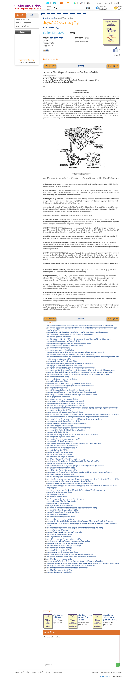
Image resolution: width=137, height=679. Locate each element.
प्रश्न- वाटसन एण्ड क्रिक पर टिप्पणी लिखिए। (59, 410)
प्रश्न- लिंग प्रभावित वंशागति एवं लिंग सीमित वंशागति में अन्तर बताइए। (67, 459)
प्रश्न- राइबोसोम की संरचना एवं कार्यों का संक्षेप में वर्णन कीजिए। (65, 346)
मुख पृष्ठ (43, 14)
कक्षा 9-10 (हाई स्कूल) (22, 26)
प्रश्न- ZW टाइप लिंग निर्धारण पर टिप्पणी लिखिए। (61, 468)
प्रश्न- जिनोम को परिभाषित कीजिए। (57, 497)
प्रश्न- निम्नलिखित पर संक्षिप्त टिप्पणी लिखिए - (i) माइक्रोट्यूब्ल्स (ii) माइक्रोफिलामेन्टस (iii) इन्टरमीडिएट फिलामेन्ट (79, 339)
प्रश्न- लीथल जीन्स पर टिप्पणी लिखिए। (58, 503)
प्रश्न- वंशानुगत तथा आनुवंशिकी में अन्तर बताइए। (61, 437)
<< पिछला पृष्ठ (50, 66)
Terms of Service (57, 672)
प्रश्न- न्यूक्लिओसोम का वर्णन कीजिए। (57, 381)
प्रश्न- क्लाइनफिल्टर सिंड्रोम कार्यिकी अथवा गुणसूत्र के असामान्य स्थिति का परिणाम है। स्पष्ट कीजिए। (75, 528)
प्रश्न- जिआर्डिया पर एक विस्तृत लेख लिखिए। (59, 559)
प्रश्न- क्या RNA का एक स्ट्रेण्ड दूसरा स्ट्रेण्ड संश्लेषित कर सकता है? (65, 406)
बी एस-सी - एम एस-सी (49, 18)
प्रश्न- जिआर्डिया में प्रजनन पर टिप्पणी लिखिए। (60, 570)
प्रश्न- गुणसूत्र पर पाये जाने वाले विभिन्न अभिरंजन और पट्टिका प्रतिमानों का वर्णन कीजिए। (72, 394)
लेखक (99, 3)
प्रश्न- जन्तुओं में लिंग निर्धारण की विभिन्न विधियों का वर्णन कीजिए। (66, 430)
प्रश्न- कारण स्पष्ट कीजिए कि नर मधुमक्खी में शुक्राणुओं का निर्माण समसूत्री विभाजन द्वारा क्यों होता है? (76, 466)
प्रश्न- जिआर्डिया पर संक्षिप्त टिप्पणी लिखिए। (59, 572)
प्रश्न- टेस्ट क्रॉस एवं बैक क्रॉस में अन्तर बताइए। (60, 452)
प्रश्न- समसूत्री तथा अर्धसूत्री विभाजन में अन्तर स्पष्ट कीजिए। (63, 421)
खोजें (48, 14)
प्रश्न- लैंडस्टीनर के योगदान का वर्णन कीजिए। (59, 492)
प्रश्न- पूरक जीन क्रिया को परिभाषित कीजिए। (60, 506)
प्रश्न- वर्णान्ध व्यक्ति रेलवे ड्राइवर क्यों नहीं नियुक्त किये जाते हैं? (65, 543)
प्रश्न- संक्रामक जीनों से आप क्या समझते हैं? (59, 548)
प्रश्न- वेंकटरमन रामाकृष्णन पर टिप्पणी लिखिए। (60, 350)
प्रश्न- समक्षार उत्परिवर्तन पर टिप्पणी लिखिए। (59, 534)
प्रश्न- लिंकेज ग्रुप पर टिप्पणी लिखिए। (57, 514)
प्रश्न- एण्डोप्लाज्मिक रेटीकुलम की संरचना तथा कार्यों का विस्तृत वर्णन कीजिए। (69, 343)
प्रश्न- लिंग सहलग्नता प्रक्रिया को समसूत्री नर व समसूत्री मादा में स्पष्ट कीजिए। (68, 541)
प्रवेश (84, 14)
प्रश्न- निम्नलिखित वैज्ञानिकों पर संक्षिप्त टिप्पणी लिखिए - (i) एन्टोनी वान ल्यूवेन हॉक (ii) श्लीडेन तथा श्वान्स (77, 332)
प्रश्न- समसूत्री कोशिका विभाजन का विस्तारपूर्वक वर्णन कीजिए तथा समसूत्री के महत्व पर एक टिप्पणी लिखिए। (78, 417)
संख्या (71, 33)
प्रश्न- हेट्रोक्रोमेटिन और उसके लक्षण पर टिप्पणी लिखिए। (62, 510)
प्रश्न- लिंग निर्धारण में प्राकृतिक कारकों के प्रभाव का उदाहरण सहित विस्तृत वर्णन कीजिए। (72, 434)
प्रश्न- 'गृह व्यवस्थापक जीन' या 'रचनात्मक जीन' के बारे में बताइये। (65, 499)
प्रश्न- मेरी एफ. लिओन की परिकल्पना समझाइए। (60, 463)
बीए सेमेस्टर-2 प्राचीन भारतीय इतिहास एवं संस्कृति (110, 617)
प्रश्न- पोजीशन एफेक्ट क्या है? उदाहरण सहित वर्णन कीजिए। (64, 539)
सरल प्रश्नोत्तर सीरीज (56, 38)
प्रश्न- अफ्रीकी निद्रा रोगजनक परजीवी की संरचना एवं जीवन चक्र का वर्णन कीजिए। (70, 554)
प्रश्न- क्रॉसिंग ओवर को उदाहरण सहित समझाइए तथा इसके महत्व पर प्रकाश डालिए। (70, 386)
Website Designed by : (106, 676)
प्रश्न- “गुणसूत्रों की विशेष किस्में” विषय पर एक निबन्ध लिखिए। (64, 366)
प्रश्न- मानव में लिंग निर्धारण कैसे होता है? (58, 432)
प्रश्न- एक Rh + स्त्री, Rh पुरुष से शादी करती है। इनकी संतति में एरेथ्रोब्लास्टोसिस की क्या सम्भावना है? (76, 490)
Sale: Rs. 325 (53, 33)
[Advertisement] (81, 590)
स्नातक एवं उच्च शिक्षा (22, 19)
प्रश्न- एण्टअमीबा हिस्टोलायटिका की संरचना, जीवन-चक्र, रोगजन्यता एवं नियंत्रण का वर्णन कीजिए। (75, 561)
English (116, 3)
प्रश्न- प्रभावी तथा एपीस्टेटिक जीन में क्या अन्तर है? (61, 501)
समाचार (59, 14)
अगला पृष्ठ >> (112, 66)
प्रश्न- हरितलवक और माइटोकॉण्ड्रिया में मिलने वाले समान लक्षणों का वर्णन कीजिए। (70, 354)
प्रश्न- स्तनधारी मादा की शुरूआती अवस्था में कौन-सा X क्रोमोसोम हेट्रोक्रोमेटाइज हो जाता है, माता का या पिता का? (79, 472)
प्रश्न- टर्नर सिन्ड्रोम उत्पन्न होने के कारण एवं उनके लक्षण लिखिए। (65, 532)
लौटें (47, 50)
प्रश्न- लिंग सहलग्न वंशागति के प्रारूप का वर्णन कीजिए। (62, 552)
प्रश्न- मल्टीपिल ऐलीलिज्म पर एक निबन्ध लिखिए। (61, 474)
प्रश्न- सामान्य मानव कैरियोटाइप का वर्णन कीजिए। (61, 517)
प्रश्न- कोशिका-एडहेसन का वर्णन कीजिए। (59, 337)
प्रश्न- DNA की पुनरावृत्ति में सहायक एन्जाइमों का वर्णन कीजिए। (65, 412)
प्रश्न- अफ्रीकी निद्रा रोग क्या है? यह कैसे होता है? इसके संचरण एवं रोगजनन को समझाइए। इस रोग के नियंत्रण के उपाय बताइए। (83, 563)
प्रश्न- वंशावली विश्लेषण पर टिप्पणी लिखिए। (59, 550)
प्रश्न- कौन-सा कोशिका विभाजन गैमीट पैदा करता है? (62, 448)
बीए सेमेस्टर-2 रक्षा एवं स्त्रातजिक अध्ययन (85, 617)
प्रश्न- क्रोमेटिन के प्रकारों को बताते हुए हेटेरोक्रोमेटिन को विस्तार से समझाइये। (68, 390)
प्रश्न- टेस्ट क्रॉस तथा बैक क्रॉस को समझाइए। (59, 454)
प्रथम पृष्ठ (81, 66)
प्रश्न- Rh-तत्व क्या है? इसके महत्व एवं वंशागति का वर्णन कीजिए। (65, 477)
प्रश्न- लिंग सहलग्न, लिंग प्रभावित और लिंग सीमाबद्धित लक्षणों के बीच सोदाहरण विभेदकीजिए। (73, 461)
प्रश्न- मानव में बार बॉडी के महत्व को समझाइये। (60, 457)
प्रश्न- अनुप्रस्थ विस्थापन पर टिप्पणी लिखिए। (59, 537)
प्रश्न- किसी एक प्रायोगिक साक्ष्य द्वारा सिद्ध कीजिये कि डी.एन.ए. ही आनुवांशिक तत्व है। (71, 392)
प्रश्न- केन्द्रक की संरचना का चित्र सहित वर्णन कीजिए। (62, 361)
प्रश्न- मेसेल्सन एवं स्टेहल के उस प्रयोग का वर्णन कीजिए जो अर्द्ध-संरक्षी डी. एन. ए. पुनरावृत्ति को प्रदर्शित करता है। (79, 374)
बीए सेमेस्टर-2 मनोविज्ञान (58, 616)
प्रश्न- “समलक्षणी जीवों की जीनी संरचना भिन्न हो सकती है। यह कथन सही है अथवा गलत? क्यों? (74, 443)
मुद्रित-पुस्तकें (19, 15)
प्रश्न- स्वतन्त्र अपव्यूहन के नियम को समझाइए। (60, 426)
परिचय (53, 14)
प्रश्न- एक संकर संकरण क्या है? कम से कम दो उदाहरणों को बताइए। (66, 423)
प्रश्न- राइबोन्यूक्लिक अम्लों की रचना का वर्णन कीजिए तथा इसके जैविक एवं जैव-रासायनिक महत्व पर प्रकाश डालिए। (80, 372)
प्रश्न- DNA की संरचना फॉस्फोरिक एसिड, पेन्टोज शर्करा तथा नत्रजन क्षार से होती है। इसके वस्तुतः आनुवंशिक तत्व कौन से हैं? (82, 408)
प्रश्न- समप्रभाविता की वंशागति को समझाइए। (60, 441)
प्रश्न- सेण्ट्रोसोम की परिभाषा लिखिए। (57, 388)
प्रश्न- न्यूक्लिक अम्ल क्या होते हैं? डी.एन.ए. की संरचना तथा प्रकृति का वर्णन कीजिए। (71, 368)
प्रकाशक (107, 3)
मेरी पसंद (72, 14)
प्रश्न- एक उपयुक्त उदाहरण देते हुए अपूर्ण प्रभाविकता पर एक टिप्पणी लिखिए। (69, 428)
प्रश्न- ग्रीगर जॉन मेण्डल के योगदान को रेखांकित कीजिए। (63, 446)
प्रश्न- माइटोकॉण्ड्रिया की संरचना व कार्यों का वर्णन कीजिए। (63, 341)
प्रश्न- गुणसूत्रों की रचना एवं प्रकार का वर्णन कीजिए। (62, 379)
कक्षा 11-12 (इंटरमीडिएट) (23, 23)
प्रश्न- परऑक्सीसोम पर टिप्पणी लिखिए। (58, 348)
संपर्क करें (65, 14)
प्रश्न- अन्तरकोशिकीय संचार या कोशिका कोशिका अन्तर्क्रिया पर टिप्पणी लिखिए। (70, 335)
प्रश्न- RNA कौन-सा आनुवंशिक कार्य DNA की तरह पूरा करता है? (66, 401)
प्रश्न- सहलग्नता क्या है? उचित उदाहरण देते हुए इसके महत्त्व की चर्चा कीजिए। (69, 383)
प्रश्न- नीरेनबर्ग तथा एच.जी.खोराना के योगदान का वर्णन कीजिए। (65, 403)
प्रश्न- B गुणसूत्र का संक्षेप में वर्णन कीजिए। (59, 397)
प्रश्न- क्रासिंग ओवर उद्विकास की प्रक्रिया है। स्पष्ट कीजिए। (63, 512)
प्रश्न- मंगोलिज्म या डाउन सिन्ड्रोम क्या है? (58, 530)
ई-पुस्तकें (31, 15)
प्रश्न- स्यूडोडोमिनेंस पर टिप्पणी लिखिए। (58, 450)
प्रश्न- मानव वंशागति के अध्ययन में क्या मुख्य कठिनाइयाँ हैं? (64, 546)
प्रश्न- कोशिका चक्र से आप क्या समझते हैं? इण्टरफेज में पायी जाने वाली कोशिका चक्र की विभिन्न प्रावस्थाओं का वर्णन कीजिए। (83, 414)
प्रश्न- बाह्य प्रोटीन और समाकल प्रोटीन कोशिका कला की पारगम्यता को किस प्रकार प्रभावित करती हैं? (76, 352)
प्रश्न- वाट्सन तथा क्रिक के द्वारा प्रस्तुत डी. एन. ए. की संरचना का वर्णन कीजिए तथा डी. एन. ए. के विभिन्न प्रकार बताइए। (81, 370)
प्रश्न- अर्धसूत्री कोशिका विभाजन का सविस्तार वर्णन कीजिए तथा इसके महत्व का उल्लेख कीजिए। (74, 419)
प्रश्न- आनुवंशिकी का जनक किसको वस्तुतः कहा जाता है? (63, 439)
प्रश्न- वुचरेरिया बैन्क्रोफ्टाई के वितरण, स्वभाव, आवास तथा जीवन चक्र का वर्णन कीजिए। (72, 557)
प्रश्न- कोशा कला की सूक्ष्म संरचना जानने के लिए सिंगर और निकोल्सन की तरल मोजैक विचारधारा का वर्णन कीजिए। (80, 326)
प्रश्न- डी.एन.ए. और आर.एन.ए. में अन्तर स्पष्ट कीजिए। (62, 399)
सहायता (79, 14)
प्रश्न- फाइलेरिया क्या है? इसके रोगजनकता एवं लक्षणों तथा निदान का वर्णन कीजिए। (71, 566)
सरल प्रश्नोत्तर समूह (51, 27)
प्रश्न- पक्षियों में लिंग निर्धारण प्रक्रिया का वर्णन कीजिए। (62, 470)
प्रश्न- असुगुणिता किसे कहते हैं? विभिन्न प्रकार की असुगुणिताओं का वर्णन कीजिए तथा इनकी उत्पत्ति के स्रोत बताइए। (80, 521)
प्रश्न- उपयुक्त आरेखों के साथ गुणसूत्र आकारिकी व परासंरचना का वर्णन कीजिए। (70, 363)
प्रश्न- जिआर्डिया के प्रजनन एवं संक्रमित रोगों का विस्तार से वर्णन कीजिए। (67, 568)
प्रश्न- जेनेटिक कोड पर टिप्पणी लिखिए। (58, 377)
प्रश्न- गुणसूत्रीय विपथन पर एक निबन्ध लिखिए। (60, 519)
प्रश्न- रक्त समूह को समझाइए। (55, 494)
